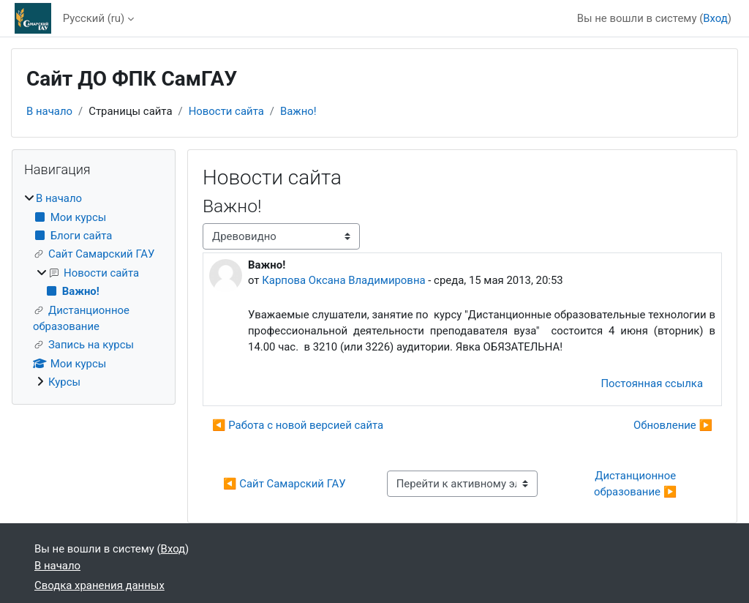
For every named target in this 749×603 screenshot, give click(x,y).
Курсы (64, 382)
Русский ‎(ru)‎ (94, 18)
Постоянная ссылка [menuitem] (652, 383)
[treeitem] (93, 290)
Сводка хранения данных (99, 585)
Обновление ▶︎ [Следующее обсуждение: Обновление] (672, 425)
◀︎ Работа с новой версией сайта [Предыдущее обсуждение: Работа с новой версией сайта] (297, 425)
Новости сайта (226, 111)
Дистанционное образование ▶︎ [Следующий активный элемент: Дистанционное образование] (636, 483)
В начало (49, 111)
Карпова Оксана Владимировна (343, 280)
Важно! (298, 111)
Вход (715, 18)
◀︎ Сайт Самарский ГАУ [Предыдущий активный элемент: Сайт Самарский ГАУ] (284, 483)
